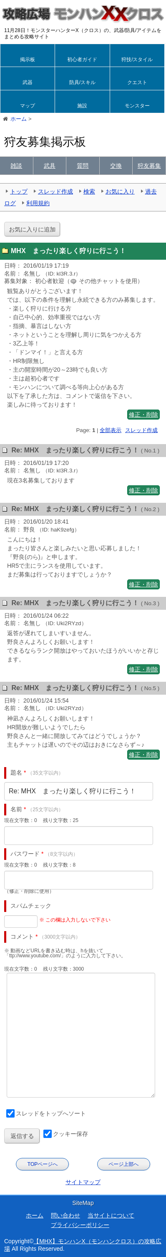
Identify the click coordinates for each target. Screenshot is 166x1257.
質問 (82, 165)
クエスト (137, 82)
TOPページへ (43, 1164)
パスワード (25, 853)
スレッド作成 (55, 191)
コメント (22, 936)
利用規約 (38, 203)
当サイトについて (111, 1215)
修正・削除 (143, 414)
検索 (89, 191)
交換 (116, 165)
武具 (49, 165)
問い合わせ (65, 1215)
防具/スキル (82, 82)
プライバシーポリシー (80, 1225)
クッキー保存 (70, 1133)
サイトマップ (83, 1182)
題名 (16, 772)
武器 (28, 82)
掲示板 (27, 59)
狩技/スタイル (137, 59)
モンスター (137, 106)
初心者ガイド (82, 59)
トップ (19, 191)
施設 (82, 106)
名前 (16, 809)
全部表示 (110, 430)
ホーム (34, 1215)
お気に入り (120, 191)
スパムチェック (30, 905)
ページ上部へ (123, 1164)
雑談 (16, 165)
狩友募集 (149, 165)
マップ (27, 106)
